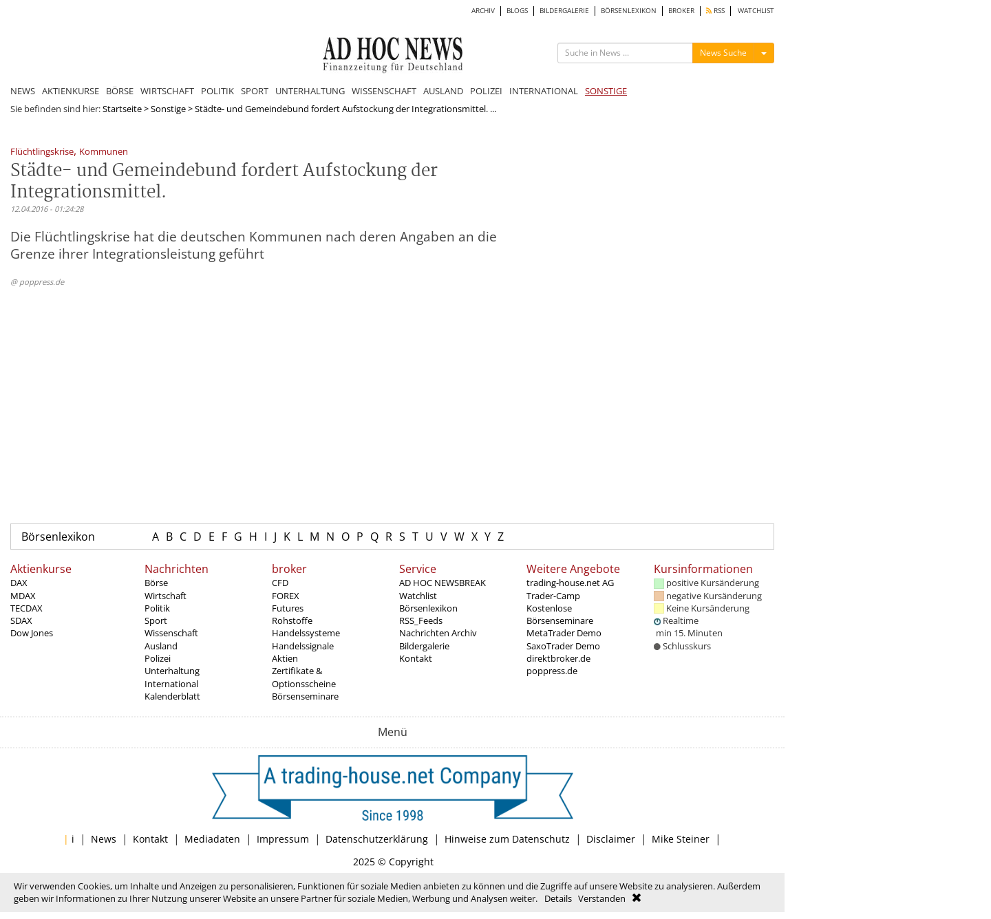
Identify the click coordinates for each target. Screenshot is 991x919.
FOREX (285, 596)
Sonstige (168, 108)
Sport (156, 620)
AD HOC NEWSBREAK (442, 582)
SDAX (21, 620)
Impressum (283, 838)
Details (558, 898)
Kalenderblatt (172, 696)
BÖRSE (120, 91)
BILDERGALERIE (564, 10)
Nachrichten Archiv (438, 633)
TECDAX (26, 608)
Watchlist (418, 596)
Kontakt (415, 658)
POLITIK (217, 91)
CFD (280, 582)
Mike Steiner (681, 838)
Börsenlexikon (58, 536)
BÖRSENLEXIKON (629, 10)
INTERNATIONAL (543, 91)
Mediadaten (212, 838)
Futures (287, 608)
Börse (156, 582)
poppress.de (551, 670)
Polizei (158, 658)
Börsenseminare (305, 696)
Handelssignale (303, 646)
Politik (157, 608)
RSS (715, 10)
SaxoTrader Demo (563, 646)
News (103, 838)
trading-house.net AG (570, 582)
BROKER (681, 10)
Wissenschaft (171, 633)
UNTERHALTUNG (310, 91)
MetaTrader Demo (563, 633)
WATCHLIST (756, 10)
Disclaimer (610, 838)
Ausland (161, 646)
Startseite (122, 108)
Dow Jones (31, 633)
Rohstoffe (292, 620)
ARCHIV (483, 10)
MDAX (23, 596)
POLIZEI (486, 91)
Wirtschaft (166, 596)
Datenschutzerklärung (377, 838)
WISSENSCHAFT (384, 91)
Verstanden (602, 898)
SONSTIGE (606, 91)
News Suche (723, 52)
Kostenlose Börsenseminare (559, 614)
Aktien (285, 658)
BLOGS (517, 10)
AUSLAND (443, 91)
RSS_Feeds (421, 620)
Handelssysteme (306, 633)
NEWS (22, 91)
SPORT (254, 91)
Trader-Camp (553, 596)
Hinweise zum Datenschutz (507, 838)
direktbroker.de (558, 658)
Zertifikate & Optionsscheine (304, 676)
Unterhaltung (172, 670)
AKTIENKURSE (70, 91)
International (171, 684)
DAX (19, 582)
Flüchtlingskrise (42, 152)
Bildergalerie (424, 646)
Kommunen (103, 152)
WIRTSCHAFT (167, 91)
